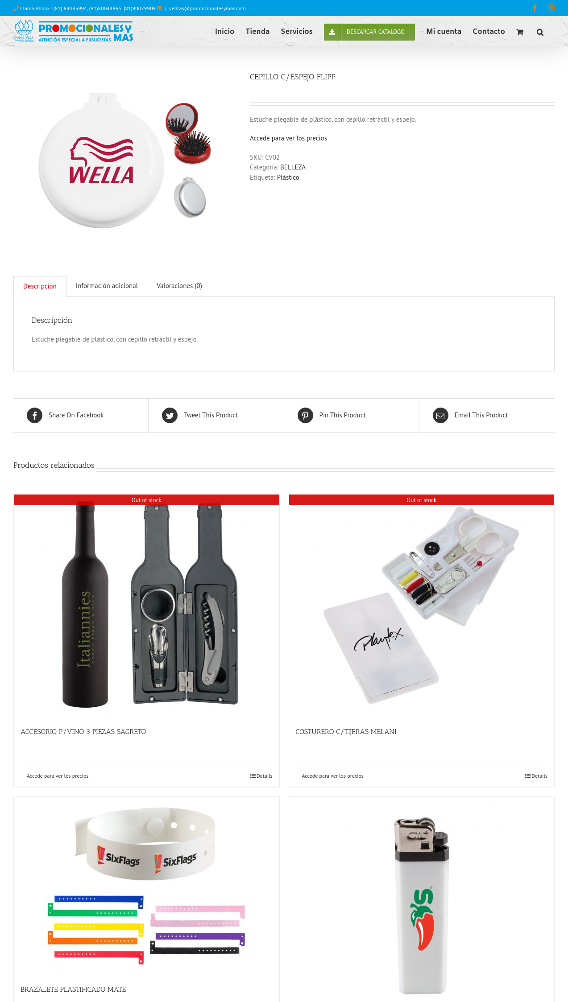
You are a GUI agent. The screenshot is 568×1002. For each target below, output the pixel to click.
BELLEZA (293, 167)
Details (265, 775)
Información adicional (107, 285)
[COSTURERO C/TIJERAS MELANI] (422, 606)
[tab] (39, 286)
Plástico (288, 177)
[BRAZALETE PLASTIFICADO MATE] (146, 886)
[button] (540, 31)
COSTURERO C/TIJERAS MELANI (346, 731)
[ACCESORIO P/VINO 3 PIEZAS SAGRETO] (146, 606)
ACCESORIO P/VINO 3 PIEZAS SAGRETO (83, 731)
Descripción (40, 286)
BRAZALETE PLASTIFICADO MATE (73, 989)
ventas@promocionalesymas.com (207, 8)
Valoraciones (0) (179, 285)
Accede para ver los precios (288, 138)
